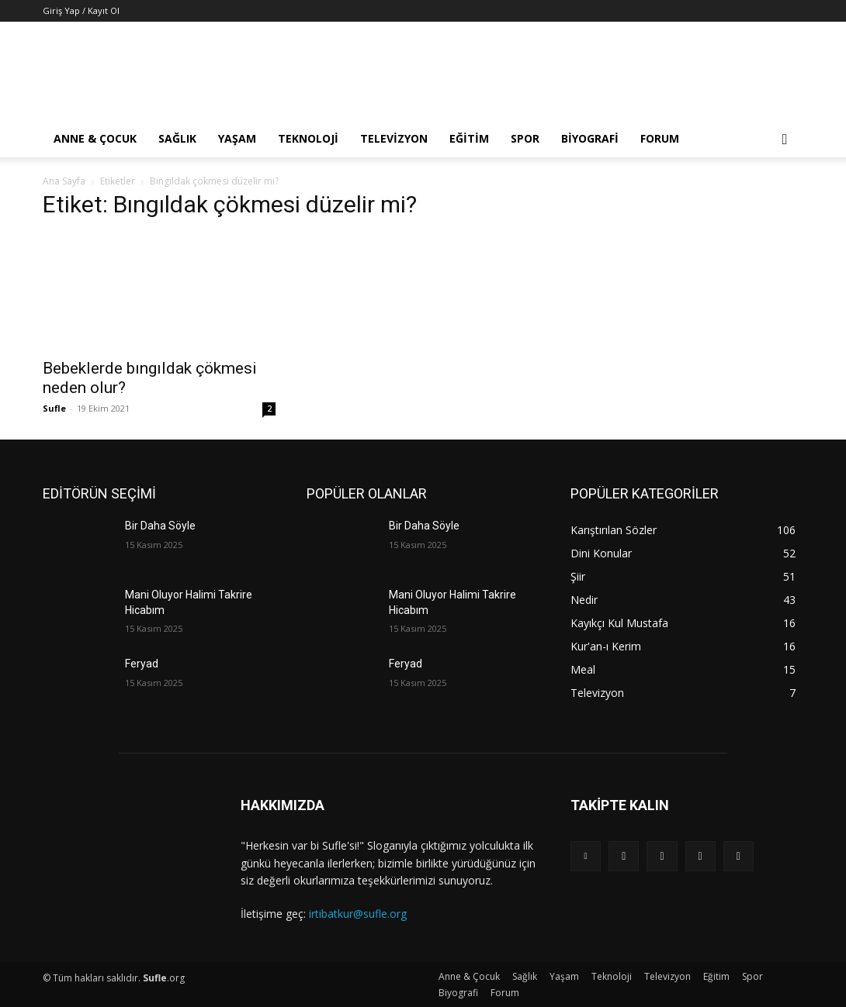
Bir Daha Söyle (160, 525)
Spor (525, 138)
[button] (784, 140)
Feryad (141, 663)
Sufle (54, 408)
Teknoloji (308, 138)
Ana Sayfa (64, 181)
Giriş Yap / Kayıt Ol (81, 10)
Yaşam (237, 138)
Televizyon (394, 138)
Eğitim (469, 138)
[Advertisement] (520, 78)
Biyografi (590, 138)
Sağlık (177, 138)
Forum (659, 138)
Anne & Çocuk (95, 138)
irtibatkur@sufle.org (358, 913)
